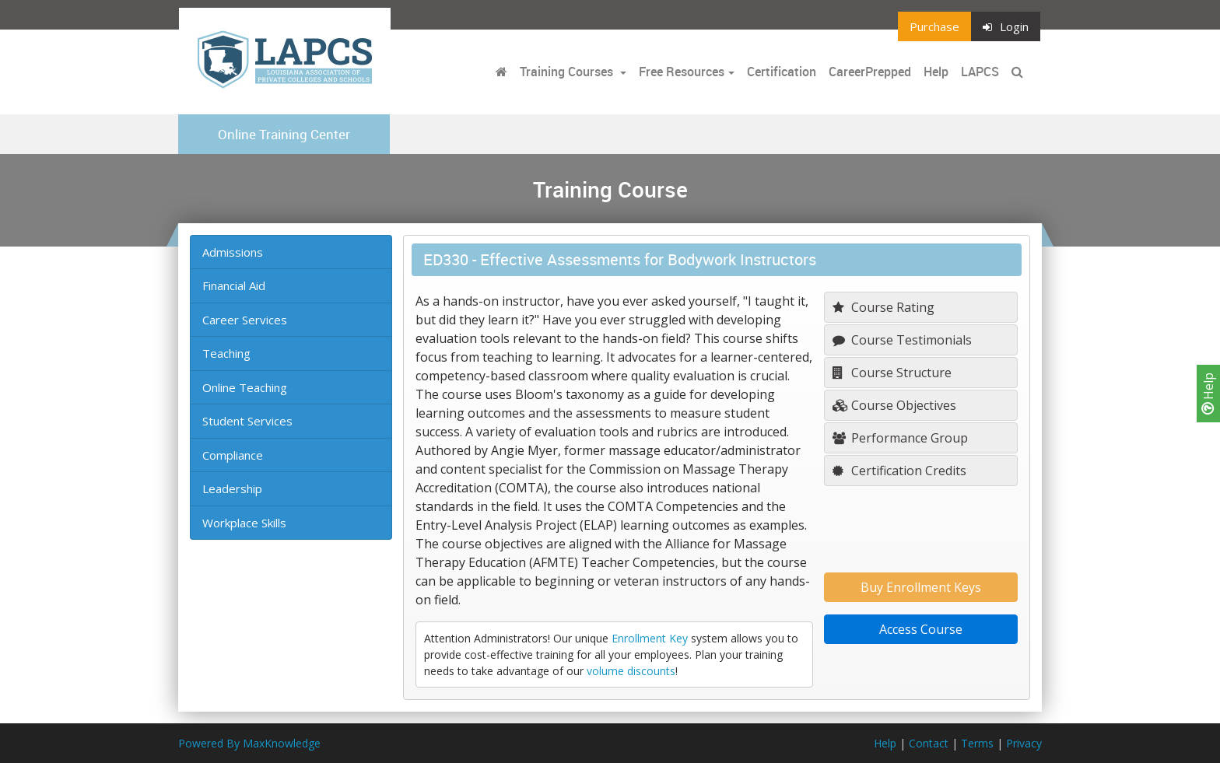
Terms (977, 743)
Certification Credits (899, 470)
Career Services (244, 319)
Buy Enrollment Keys (921, 587)
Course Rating (883, 307)
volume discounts (631, 670)
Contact (928, 743)
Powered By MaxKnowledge (249, 743)
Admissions (232, 252)
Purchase (934, 26)
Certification (781, 71)
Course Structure (892, 372)
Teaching (226, 353)
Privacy (1024, 743)
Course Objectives (894, 405)
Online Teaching (244, 387)
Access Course (920, 629)
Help (1208, 394)
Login (1006, 26)
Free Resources (681, 71)
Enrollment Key (650, 638)
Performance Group (900, 437)
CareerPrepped (870, 71)
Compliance (232, 455)
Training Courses (568, 71)
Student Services (247, 421)
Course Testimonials (902, 339)
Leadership (232, 488)
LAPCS (980, 71)
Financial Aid (233, 285)
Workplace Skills (244, 522)
